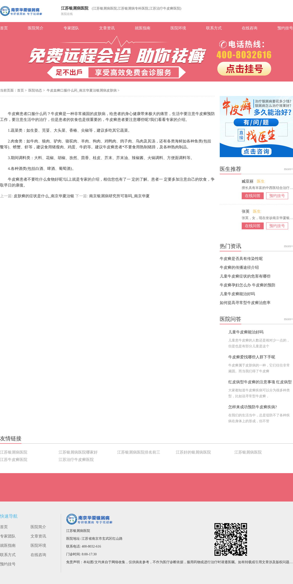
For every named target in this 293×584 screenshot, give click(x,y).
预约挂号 (285, 28)
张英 (246, 211)
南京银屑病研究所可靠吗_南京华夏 (119, 196)
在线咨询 (249, 28)
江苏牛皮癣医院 (13, 459)
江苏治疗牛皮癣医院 (76, 459)
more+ (288, 169)
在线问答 (253, 196)
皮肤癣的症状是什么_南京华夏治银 (44, 196)
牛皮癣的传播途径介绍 (239, 267)
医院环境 (178, 28)
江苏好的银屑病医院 (193, 452)
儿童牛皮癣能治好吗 (237, 294)
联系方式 (214, 28)
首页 (4, 28)
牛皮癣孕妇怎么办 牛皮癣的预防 (247, 285)
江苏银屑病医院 (74, 8)
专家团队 (71, 28)
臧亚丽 (248, 181)
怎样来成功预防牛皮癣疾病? (252, 407)
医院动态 (35, 90)
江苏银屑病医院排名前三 (138, 452)
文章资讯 (107, 28)
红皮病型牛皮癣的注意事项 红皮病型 (260, 382)
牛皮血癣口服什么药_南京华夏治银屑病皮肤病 (82, 90)
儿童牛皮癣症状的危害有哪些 (245, 276)
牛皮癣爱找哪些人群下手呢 (251, 357)
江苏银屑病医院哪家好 (78, 452)
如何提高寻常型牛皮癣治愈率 (245, 303)
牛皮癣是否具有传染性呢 (241, 259)
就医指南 (142, 28)
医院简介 (35, 28)
